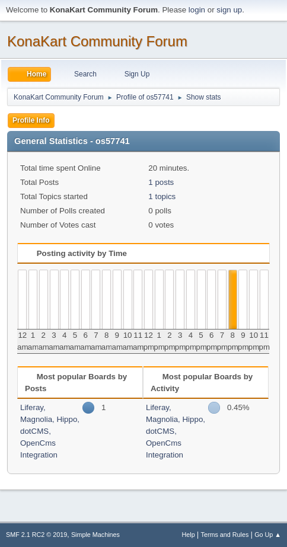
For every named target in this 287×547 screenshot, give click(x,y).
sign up (229, 9)
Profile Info (31, 120)
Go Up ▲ (267, 534)
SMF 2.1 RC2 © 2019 (36, 534)
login (197, 9)
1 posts (161, 182)
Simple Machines (95, 534)
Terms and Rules (225, 534)
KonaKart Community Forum (97, 41)
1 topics (162, 196)
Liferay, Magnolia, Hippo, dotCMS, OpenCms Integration (49, 431)
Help (188, 534)
